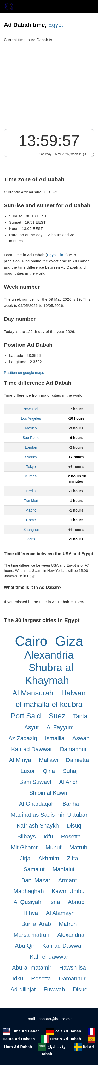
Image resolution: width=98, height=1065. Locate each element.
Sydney (31, 457)
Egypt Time (57, 255)
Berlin (31, 491)
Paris (31, 539)
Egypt (55, 25)
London (31, 447)
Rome (31, 520)
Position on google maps (24, 373)
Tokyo (31, 466)
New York (31, 409)
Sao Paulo (30, 438)
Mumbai (31, 476)
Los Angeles (31, 418)
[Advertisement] (49, 89)
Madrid (31, 510)
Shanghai (31, 529)
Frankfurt (31, 501)
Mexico (31, 428)
